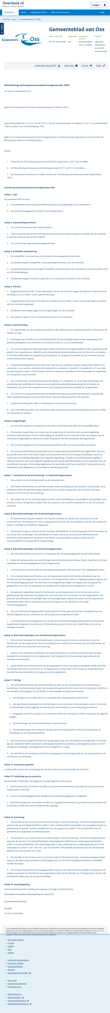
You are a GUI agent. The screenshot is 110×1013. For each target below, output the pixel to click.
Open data (12, 980)
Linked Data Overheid (17, 983)
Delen (100, 65)
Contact (10, 943)
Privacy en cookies (15, 963)
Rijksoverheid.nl (14, 997)
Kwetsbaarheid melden (17, 973)
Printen (87, 65)
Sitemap (11, 969)
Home (23, 12)
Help (9, 949)
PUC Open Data (14, 987)
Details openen (2, 29)
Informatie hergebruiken (18, 960)
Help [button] (102, 12)
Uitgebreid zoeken (39, 12)
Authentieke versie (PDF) (47, 66)
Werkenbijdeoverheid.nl (18, 1004)
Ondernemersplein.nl (16, 1000)
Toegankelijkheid (14, 966)
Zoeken (10, 952)
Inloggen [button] (96, 5)
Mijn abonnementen (60, 12)
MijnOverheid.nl (14, 994)
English (10, 946)
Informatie (71, 65)
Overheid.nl (9, 13)
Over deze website (15, 940)
